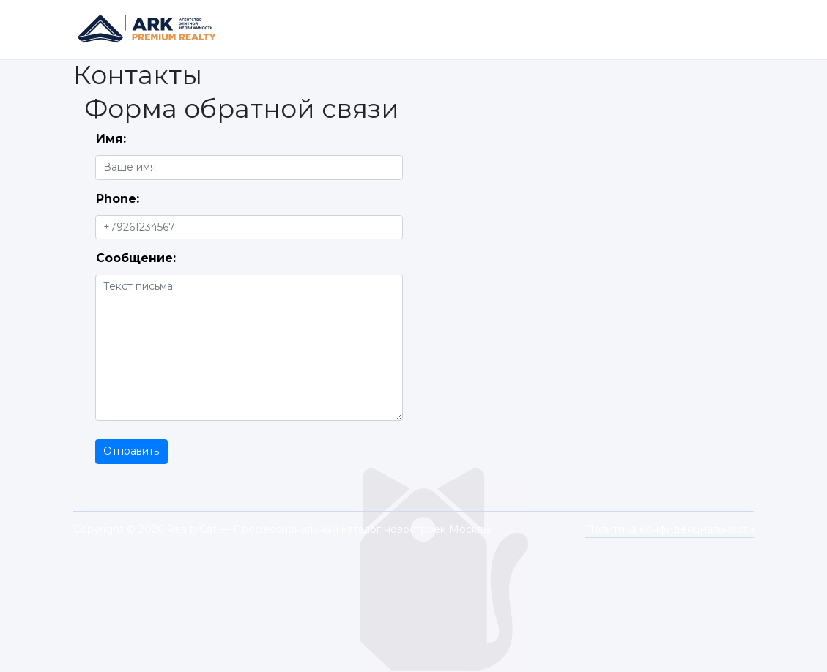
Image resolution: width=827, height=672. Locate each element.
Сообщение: (136, 258)
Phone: (117, 199)
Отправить (131, 451)
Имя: (111, 139)
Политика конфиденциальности (669, 529)
